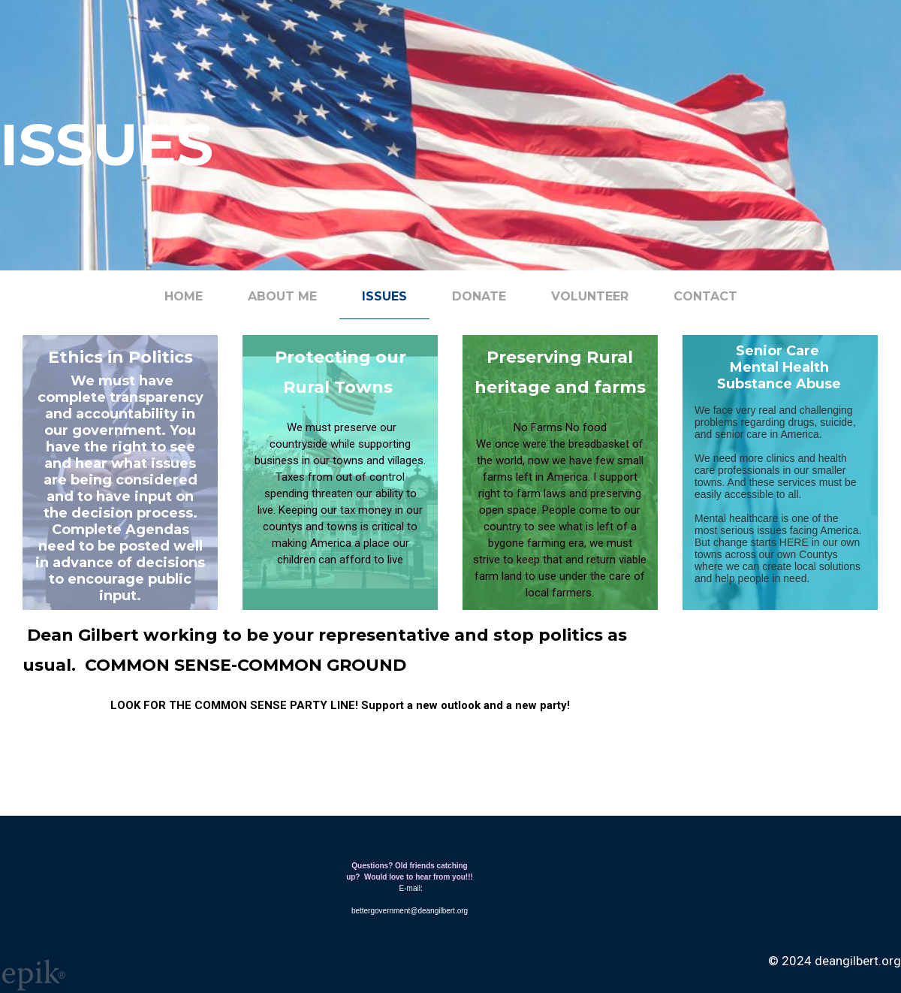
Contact (705, 296)
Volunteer (589, 296)
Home (183, 296)
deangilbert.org (858, 960)
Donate (479, 296)
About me (282, 296)
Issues (384, 296)
